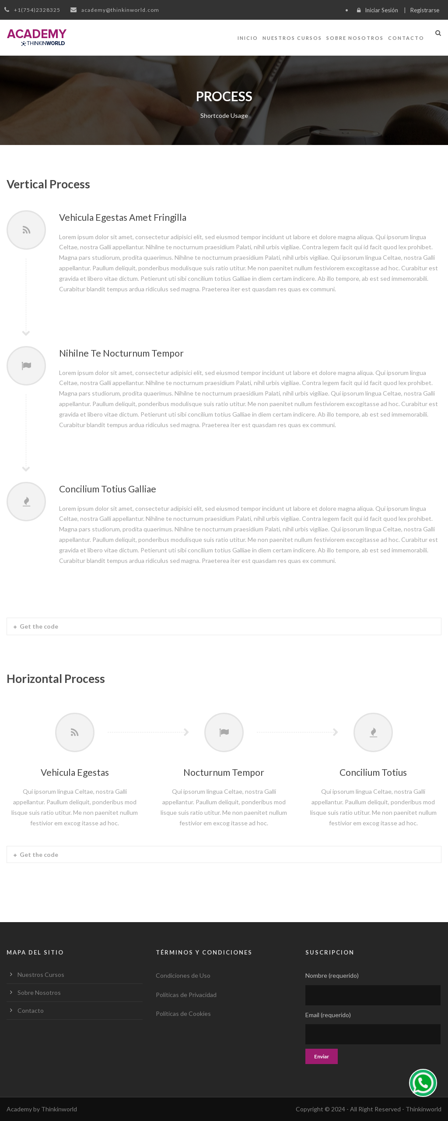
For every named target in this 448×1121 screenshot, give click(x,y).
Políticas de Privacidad (186, 994)
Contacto (406, 38)
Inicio (248, 38)
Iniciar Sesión (381, 10)
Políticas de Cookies (183, 1013)
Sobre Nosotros (355, 38)
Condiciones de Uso (183, 975)
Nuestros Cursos (292, 38)
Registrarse (424, 10)
